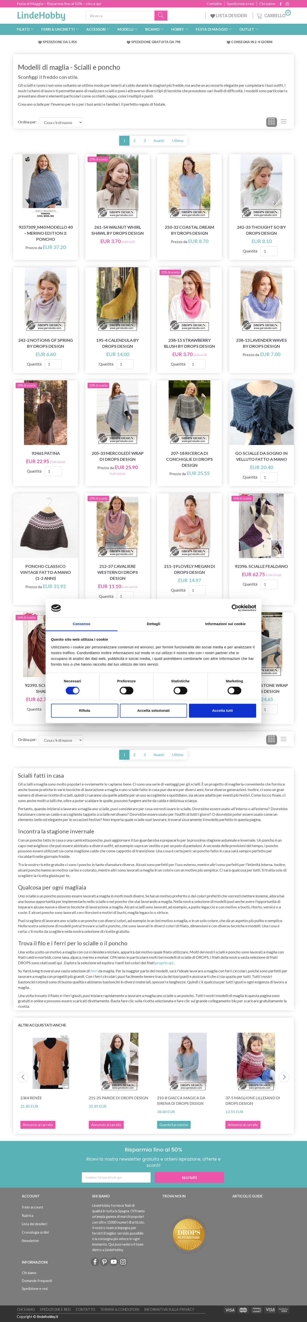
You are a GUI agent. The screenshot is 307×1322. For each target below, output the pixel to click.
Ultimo (177, 140)
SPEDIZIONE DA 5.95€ (60, 42)
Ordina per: (27, 122)
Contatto (214, 3)
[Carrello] (273, 15)
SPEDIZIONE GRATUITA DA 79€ (156, 42)
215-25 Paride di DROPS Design (118, 1097)
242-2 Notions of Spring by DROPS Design (45, 343)
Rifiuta (84, 710)
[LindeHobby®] (41, 14)
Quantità (250, 251)
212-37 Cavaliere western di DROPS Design (117, 572)
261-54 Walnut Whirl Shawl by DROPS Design (117, 230)
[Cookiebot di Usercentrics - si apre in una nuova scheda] (235, 608)
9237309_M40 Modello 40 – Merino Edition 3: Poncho (46, 233)
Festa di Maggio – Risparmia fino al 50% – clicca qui (59, 3)
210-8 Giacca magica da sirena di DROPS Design (181, 1100)
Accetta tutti (222, 710)
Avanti (159, 140)
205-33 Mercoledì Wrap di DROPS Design (118, 456)
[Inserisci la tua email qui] (116, 1177)
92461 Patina (46, 453)
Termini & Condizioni (119, 1309)
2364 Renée (31, 1097)
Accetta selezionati (153, 710)
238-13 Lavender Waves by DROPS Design (261, 343)
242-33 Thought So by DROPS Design (261, 230)
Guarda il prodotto (173, 1125)
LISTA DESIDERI (229, 15)
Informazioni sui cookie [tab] (225, 624)
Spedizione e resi (240, 3)
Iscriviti (189, 1177)
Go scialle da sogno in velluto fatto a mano (261, 456)
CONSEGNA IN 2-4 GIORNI (251, 42)
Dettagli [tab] (153, 624)
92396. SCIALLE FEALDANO (261, 566)
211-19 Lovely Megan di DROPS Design (189, 569)
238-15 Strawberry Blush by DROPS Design (189, 343)
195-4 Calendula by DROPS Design (117, 343)
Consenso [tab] (81, 624)
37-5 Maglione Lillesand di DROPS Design (252, 1100)
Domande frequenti (37, 1281)
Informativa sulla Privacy (169, 1309)
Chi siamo (267, 3)
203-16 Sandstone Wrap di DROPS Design (261, 688)
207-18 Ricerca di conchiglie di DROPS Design (189, 459)
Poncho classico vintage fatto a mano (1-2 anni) (45, 572)
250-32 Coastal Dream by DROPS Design (189, 230)
